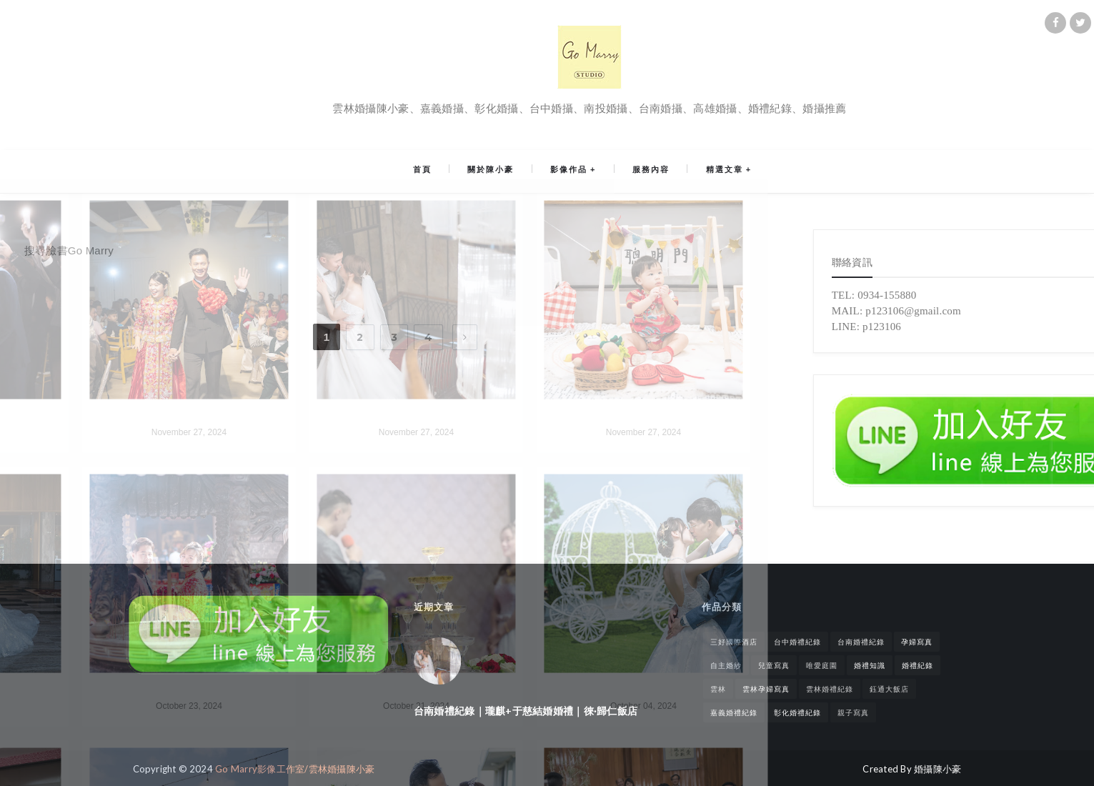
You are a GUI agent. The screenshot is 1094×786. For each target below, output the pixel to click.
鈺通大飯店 (889, 689)
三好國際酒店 (733, 641)
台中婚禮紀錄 (797, 641)
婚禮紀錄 (917, 665)
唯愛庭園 (821, 665)
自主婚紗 (726, 665)
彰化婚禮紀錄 (797, 712)
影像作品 (568, 171)
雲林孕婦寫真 (766, 689)
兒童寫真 (774, 665)
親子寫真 (853, 712)
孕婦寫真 (917, 641)
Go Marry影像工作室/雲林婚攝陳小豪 (294, 769)
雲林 (718, 689)
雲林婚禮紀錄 (829, 689)
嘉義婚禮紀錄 (733, 712)
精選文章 (709, 171)
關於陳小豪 (498, 171)
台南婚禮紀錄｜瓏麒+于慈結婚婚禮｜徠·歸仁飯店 (525, 711)
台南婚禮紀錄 (861, 641)
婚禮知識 (869, 665)
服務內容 (643, 171)
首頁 (437, 171)
